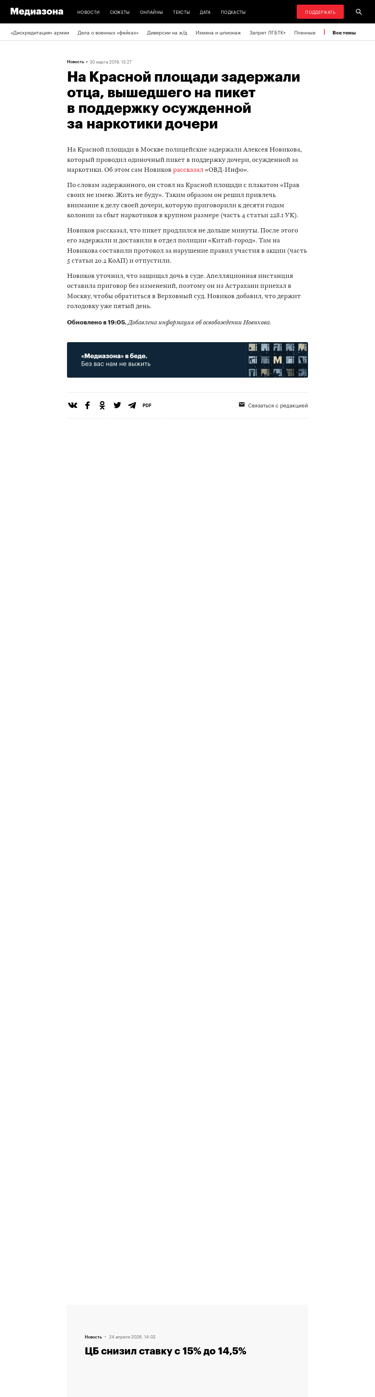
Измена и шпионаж (218, 32)
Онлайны (151, 11)
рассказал (188, 170)
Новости (88, 11)
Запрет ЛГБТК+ (268, 32)
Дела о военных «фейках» (108, 32)
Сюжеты (120, 11)
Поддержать (320, 11)
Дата (205, 11)
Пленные (304, 32)
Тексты (181, 11)
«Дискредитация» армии (40, 32)
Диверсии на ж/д (167, 32)
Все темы (344, 32)
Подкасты (233, 11)
